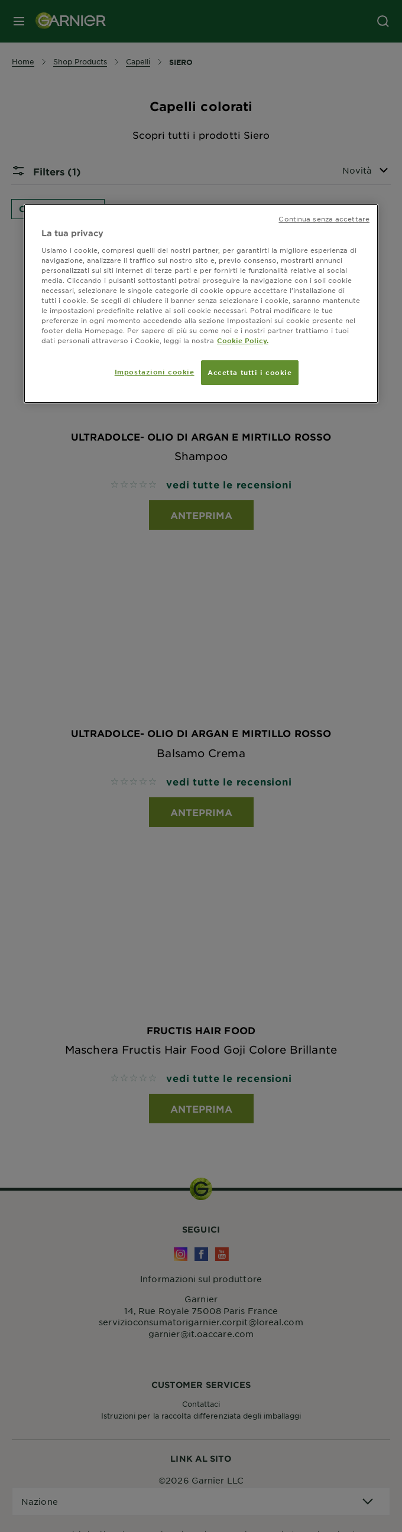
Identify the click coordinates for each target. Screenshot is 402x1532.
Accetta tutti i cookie (250, 372)
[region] (201, 303)
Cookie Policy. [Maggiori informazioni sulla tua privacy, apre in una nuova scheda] (242, 340)
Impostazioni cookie (154, 371)
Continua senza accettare (323, 218)
